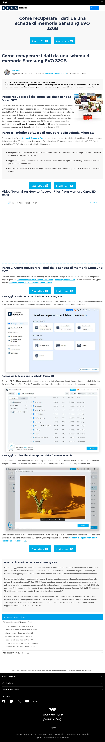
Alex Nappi (16, 70)
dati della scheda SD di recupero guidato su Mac (30, 283)
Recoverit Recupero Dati (32, 138)
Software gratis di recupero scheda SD (19, 626)
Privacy (33, 734)
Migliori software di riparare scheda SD (19, 633)
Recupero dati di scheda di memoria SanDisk (21, 643)
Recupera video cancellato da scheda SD (20, 647)
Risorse (17, 671)
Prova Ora (94, 8)
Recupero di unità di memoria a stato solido (21, 630)
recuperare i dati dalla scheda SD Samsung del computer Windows (46, 280)
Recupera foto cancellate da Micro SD (19, 640)
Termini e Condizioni (22, 734)
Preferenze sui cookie (45, 734)
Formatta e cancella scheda (56, 73)
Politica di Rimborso (73, 734)
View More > (93, 202)
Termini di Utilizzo (59, 734)
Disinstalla (85, 734)
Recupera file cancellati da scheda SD (18, 636)
